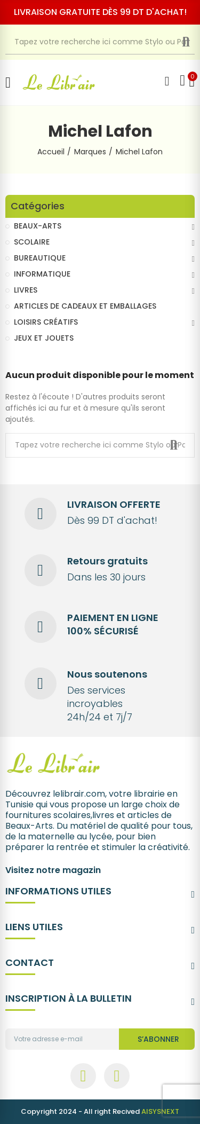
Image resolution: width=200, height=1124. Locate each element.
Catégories (38, 206)
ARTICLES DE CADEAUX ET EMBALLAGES (85, 306)
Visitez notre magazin (53, 870)
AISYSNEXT (160, 1111)
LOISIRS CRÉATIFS (46, 322)
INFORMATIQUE (42, 274)
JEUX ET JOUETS (44, 338)
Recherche (194, 42)
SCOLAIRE (32, 242)
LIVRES (25, 290)
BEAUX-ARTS (37, 226)
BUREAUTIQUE (40, 258)
